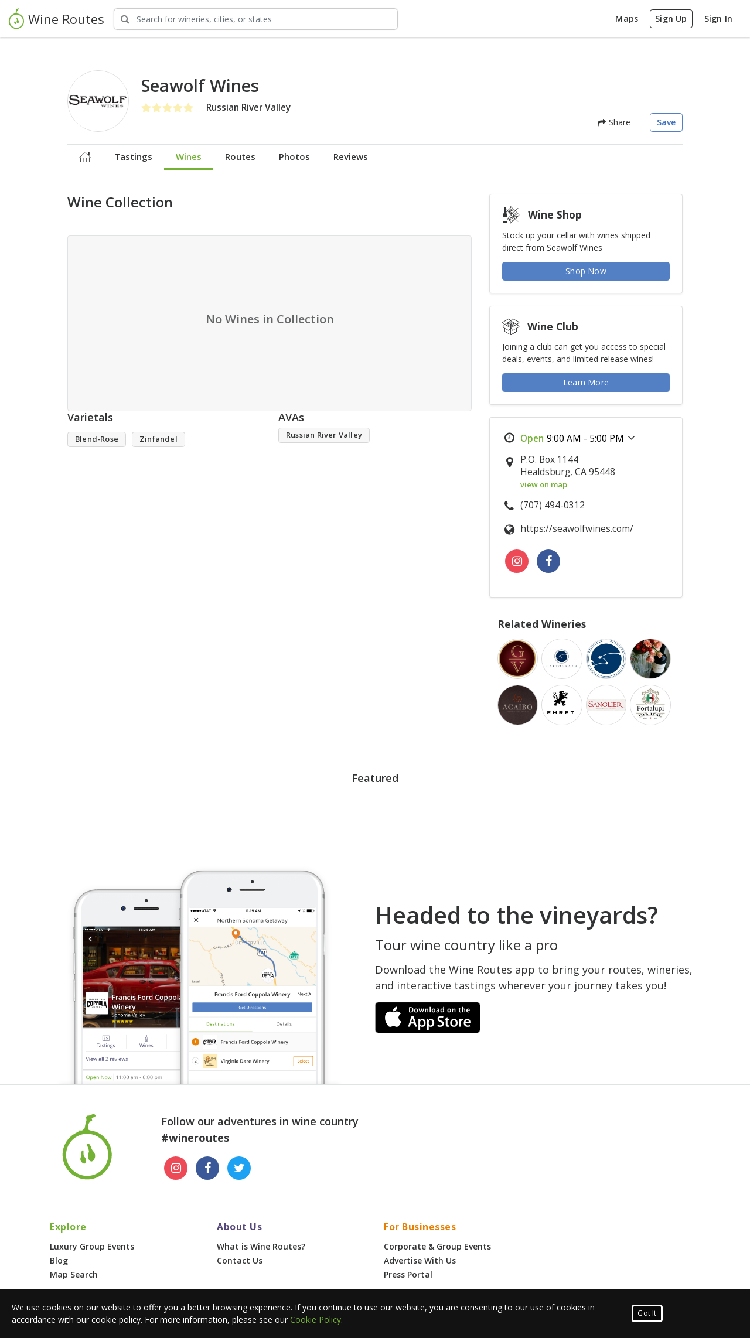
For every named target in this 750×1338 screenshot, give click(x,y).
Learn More (586, 382)
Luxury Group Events (92, 1246)
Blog (59, 1260)
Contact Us (239, 1260)
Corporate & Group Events (437, 1246)
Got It (647, 1313)
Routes (240, 156)
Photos (294, 156)
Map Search (74, 1274)
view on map (543, 484)
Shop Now (585, 271)
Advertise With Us (420, 1260)
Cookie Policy (315, 1319)
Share (614, 122)
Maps (626, 18)
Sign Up (671, 18)
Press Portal (408, 1274)
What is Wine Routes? (261, 1246)
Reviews (350, 156)
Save (666, 122)
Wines (189, 156)
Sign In (718, 18)
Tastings (133, 156)
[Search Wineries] (256, 19)
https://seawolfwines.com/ (576, 529)
